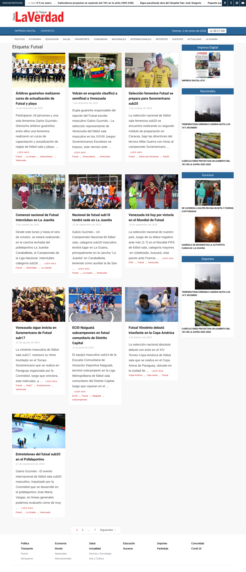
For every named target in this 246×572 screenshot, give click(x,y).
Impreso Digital (25, 30)
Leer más (23, 152)
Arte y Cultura (96, 558)
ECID (75, 396)
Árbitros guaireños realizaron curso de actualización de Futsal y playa (38, 98)
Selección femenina (149, 156)
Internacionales (140, 39)
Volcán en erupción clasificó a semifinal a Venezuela (94, 96)
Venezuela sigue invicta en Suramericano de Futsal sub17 (36, 332)
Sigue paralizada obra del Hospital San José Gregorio (174, 3)
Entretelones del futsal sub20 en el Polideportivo (38, 457)
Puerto (24, 553)
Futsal (19, 156)
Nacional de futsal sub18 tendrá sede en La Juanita (92, 217)
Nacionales (119, 39)
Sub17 (29, 385)
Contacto (47, 30)
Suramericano (43, 385)
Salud (66, 39)
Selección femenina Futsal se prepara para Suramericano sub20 (151, 98)
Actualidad (194, 39)
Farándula (162, 548)
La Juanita (46, 267)
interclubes (31, 267)
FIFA (131, 262)
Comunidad (100, 39)
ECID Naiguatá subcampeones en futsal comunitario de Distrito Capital (91, 335)
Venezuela (105, 156)
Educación (52, 39)
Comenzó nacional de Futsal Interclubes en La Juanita (37, 217)
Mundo (59, 548)
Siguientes (106, 529)
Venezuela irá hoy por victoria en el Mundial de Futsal (151, 217)
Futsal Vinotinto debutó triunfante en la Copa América (151, 330)
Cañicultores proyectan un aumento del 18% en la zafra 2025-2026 (100, 3)
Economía (35, 39)
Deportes (162, 39)
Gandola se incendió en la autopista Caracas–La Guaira (203, 246)
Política (20, 39)
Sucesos (177, 39)
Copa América (135, 375)
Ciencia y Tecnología (100, 553)
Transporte (82, 39)
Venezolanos (46, 156)
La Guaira (211, 39)
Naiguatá (96, 396)
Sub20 (166, 156)
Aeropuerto (27, 558)
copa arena (152, 375)
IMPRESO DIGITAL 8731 (193, 80)
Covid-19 (196, 548)
